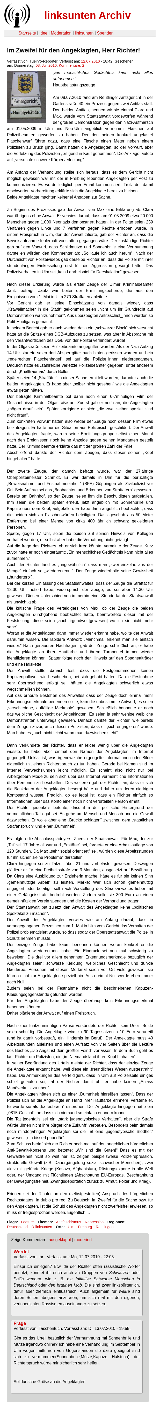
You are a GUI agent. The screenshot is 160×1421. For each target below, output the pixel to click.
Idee (43, 33)
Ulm (71, 1227)
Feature (27, 1222)
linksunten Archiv (87, 15)
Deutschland (17, 1227)
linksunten (84, 33)
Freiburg (85, 1227)
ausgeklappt (60, 1240)
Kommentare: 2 (71, 65)
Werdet (21, 1251)
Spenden (105, 33)
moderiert (83, 1240)
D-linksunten (41, 1227)
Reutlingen (105, 1227)
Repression (94, 1222)
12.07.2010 (90, 61)
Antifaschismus (68, 1222)
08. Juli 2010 (46, 65)
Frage (20, 1323)
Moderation (61, 33)
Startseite (27, 33)
